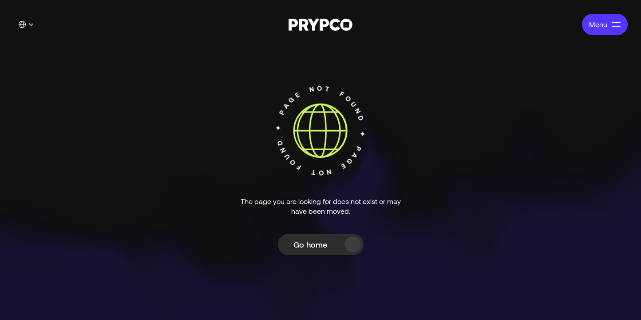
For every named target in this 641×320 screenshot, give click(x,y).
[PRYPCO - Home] (320, 25)
